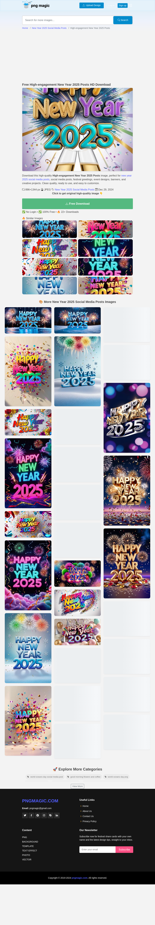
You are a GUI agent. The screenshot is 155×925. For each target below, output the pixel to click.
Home (25, 28)
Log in (111, 5)
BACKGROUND (30, 842)
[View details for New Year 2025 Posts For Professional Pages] (28, 575)
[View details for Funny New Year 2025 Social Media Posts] (77, 573)
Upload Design (92, 5)
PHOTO (26, 855)
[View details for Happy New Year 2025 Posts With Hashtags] (77, 502)
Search (123, 20)
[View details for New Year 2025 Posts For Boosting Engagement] (28, 371)
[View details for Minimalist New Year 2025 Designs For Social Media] (28, 473)
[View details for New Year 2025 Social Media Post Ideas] (127, 694)
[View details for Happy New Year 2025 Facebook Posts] (127, 656)
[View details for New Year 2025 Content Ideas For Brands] (77, 603)
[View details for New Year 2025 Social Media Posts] (28, 320)
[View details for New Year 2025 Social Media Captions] (127, 618)
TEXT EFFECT (29, 851)
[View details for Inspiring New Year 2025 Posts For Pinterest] (77, 665)
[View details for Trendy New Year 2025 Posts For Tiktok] (127, 418)
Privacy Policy (89, 821)
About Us (87, 811)
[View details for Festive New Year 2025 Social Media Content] (77, 464)
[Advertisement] (77, 56)
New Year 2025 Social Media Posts (49, 28)
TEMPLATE (28, 846)
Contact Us (88, 816)
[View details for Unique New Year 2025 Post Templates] (28, 721)
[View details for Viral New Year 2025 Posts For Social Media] (77, 632)
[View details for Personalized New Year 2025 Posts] (77, 426)
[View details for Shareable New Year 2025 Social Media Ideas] (77, 371)
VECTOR (26, 859)
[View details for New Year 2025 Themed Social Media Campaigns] (28, 422)
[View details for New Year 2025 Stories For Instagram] (127, 491)
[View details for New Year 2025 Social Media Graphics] (77, 703)
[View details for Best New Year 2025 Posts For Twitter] (127, 563)
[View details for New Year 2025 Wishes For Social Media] (127, 324)
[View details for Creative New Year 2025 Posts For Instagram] (127, 732)
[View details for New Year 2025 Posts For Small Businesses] (77, 540)
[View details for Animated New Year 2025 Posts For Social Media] (77, 320)
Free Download (77, 203)
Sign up (122, 5)
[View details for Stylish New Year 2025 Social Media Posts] (28, 524)
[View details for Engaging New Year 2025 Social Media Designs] (77, 741)
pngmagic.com (40, 800)
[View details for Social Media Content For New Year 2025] (127, 362)
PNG (24, 837)
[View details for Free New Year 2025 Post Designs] (28, 648)
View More (77, 786)
